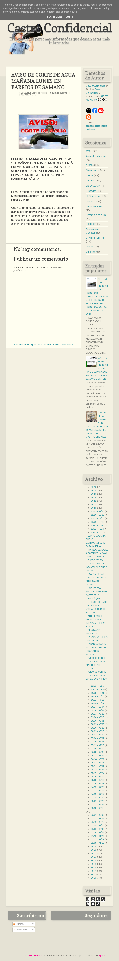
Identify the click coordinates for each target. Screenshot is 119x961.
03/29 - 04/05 (97, 797)
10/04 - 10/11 (97, 703)
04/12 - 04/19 (97, 790)
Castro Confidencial (59, 27)
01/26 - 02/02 (97, 832)
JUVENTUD (92, 201)
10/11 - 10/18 (97, 699)
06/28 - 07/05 (97, 752)
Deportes (90, 180)
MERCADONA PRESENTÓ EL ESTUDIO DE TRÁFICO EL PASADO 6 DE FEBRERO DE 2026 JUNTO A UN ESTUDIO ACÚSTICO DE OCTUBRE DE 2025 (97, 296)
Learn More (54, 16)
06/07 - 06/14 (97, 762)
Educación (91, 191)
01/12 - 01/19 (97, 839)
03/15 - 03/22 (97, 804)
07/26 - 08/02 (97, 738)
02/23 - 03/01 (97, 818)
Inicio (40, 344)
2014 (93, 864)
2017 (93, 853)
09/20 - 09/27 (97, 710)
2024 (93, 494)
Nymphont (103, 955)
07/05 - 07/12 (97, 748)
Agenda (90, 165)
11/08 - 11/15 (97, 686)
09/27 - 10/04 (97, 707)
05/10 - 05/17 (97, 776)
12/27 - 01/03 (97, 511)
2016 (93, 857)
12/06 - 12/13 (97, 522)
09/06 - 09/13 (97, 717)
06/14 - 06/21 (97, 759)
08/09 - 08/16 (97, 731)
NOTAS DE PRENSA (96, 215)
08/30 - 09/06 (97, 721)
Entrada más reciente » (58, 344)
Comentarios (20, 929)
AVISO (89, 151)
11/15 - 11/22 (97, 532)
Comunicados (92, 170)
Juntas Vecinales (94, 206)
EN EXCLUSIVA (93, 186)
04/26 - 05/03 (97, 783)
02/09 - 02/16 (97, 825)
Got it (69, 16)
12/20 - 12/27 (97, 515)
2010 (93, 878)
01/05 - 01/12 (97, 843)
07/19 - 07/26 (97, 741)
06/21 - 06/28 (97, 755)
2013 (93, 867)
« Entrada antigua (25, 344)
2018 (93, 850)
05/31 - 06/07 (97, 766)
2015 (93, 860)
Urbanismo (91, 251)
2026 (93, 487)
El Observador (93, 196)
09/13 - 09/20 (97, 714)
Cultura (89, 175)
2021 (93, 504)
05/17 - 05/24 (97, 773)
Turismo (90, 246)
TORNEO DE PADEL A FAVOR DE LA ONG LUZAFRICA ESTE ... (97, 553)
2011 (93, 874)
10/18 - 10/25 (97, 696)
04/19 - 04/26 (97, 787)
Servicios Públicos (39, 93)
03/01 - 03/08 (97, 815)
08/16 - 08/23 (97, 728)
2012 (93, 871)
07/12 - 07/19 (97, 745)
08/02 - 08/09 (97, 734)
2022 (93, 501)
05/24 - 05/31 (97, 769)
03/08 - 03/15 (97, 808)
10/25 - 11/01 (97, 693)
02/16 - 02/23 (97, 822)
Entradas (19, 924)
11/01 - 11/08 (97, 689)
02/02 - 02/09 (97, 829)
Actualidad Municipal (96, 156)
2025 (93, 490)
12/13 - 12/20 (97, 518)
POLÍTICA (91, 224)
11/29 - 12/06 (97, 525)
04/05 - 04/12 (97, 794)
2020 (93, 508)
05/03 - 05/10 (97, 780)
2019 (93, 846)
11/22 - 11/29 (97, 528)
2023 (93, 497)
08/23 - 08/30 (97, 724)
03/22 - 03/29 (97, 801)
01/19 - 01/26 (97, 836)
